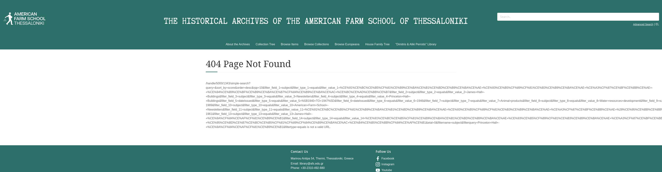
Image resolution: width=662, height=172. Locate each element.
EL (657, 24)
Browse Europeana (347, 44)
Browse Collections (316, 44)
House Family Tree (377, 44)
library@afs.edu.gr (311, 163)
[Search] (578, 17)
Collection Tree (265, 44)
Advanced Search (643, 24)
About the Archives (238, 44)
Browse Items (290, 44)
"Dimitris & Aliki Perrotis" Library (415, 44)
